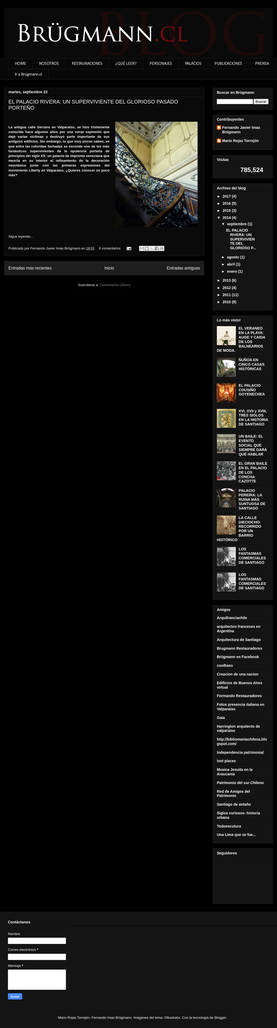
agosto (233, 257)
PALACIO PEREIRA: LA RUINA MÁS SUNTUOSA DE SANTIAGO (252, 499)
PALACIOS (193, 64)
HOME (20, 64)
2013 (227, 280)
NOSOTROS (49, 64)
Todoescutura (229, 826)
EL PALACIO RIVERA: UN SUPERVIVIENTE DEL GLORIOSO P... (241, 239)
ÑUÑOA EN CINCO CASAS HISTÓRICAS (252, 364)
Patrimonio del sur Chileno (240, 783)
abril (231, 264)
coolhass (225, 665)
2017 (227, 196)
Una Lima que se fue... (236, 835)
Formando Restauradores (239, 696)
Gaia (221, 718)
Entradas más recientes (30, 268)
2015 (227, 210)
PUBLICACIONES (228, 64)
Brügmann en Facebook (238, 657)
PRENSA (262, 64)
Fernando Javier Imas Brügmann (55, 248)
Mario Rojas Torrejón (240, 141)
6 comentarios (110, 248)
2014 (227, 218)
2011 (227, 295)
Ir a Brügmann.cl (28, 74)
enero (232, 271)
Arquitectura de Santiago (239, 640)
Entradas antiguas (183, 268)
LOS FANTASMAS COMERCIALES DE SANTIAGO (252, 555)
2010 (227, 302)
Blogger (220, 1018)
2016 (227, 203)
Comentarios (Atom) (115, 285)
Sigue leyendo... (20, 236)
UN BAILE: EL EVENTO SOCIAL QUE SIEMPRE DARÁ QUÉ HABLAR (253, 445)
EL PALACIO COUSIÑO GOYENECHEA (252, 389)
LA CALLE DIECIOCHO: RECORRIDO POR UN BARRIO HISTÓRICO (239, 529)
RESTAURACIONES (87, 64)
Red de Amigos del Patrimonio (233, 793)
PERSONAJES (161, 64)
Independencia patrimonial (240, 752)
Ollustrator (172, 1018)
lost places (226, 761)
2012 (227, 288)
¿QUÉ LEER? (126, 64)
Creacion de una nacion (238, 674)
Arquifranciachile (232, 618)
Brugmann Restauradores (239, 648)
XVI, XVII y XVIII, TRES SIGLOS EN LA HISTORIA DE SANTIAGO (253, 417)
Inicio (109, 268)
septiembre (237, 224)
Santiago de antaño (234, 804)
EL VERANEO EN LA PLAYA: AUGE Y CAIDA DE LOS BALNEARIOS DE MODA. (241, 339)
